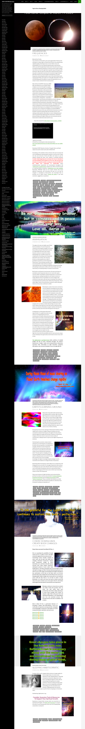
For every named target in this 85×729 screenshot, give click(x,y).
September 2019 (5, 143)
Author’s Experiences (37, 479)
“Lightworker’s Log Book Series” (39, 166)
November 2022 (4, 84)
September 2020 (5, 124)
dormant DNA (51, 183)
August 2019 (4, 144)
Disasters (3, 214)
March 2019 (4, 152)
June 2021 (3, 110)
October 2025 (4, 30)
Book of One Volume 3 (38, 613)
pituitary (50, 191)
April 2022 (4, 95)
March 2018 (4, 170)
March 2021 (4, 115)
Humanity (45, 354)
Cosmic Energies (44, 351)
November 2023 (4, 66)
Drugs (47, 50)
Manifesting (41, 356)
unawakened (57, 494)
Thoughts (46, 195)
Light (39, 188)
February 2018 (4, 172)
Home (22, 1)
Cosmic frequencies (37, 183)
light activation (45, 491)
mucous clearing (37, 189)
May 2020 (3, 130)
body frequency (48, 486)
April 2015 (4, 183)
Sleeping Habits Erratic (45, 667)
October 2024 (4, 49)
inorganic (35, 356)
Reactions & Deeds (50, 192)
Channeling (4, 211)
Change (38, 488)
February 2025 (4, 42)
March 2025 (4, 41)
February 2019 (4, 153)
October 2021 (4, 104)
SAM (56, 192)
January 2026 (4, 25)
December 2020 (4, 119)
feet (40, 354)
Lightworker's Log (37, 720)
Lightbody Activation (46, 188)
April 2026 (4, 21)
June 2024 (3, 55)
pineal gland (44, 191)
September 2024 (5, 50)
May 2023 (3, 75)
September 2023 (5, 69)
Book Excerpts (45, 400)
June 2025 (3, 36)
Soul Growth (36, 360)
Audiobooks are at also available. (55, 168)
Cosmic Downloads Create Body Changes (44, 542)
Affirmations (36, 625)
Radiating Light (4, 252)
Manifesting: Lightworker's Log (7, 229)
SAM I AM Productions (50, 702)
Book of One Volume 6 (38, 618)
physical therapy (37, 191)
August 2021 (4, 107)
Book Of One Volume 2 (6, 199)
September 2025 (5, 32)
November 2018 (4, 158)
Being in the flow (55, 625)
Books (36, 1)
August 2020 (4, 126)
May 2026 (3, 19)
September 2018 (5, 161)
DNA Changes (36, 630)
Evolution (41, 489)
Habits (35, 186)
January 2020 (4, 136)
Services (40, 1)
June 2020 (3, 129)
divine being (45, 183)
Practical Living (42, 665)
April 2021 (4, 113)
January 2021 (4, 118)
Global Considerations (54, 50)
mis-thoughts (54, 188)
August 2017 (4, 178)
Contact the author (52, 174)
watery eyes (56, 195)
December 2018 (4, 156)
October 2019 (4, 141)
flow (47, 630)
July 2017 (3, 180)
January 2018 (4, 173)
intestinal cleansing (58, 186)
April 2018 (4, 169)
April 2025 (4, 39)
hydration (36, 631)
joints (35, 188)
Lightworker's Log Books (38, 538)
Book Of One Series (51, 477)
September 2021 (5, 106)
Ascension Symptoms (41, 237)
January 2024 (4, 62)
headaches (40, 186)
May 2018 (3, 167)
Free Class (3, 218)
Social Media (4, 260)
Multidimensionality (50, 356)
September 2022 (5, 87)
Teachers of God (4, 271)
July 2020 (3, 127)
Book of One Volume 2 (38, 612)
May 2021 (3, 112)
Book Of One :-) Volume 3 (54, 400)
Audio (3, 193)
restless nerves (50, 357)
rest (40, 631)
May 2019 (3, 149)
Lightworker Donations (49, 1)
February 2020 (4, 135)
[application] (42, 130)
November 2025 (4, 29)
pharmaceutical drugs (57, 189)
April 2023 (4, 76)
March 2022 (4, 96)
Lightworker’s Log (64, 1)
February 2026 (4, 24)
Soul (58, 359)
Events (71, 1)
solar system (52, 359)
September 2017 (5, 176)
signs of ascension (37, 194)
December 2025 (4, 27)
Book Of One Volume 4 (43, 401)
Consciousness (36, 351)
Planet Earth (56, 191)
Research (3, 253)
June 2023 (3, 73)
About (26, 1)
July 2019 (3, 146)
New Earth (44, 189)
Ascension (43, 180)
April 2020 (4, 132)
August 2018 (4, 163)
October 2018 (4, 160)
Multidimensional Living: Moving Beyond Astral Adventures (6, 238)
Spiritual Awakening (5, 261)
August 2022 (4, 89)
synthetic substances (38, 195)
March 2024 (4, 59)
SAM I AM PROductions (8, 1)
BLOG (31, 1)
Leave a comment (45, 55)
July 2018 (3, 164)
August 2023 (4, 70)
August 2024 (4, 52)
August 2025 (4, 33)
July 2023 (3, 72)
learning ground (37, 491)
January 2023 (4, 81)
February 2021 (4, 116)
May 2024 (3, 56)
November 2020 (4, 121)
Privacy (75, 1)
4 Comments (42, 545)
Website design (4, 274)
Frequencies (39, 53)
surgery (51, 194)
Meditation (4, 232)
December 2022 (4, 82)
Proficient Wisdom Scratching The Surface (49, 403)
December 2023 (4, 64)
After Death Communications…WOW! (52, 120)
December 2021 (4, 101)
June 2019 (3, 147)
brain (35, 488)
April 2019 (4, 150)
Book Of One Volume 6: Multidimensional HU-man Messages (47, 402)
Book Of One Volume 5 (53, 401)
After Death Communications (7, 188)
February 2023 (4, 79)
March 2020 (4, 133)
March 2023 (4, 78)
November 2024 (4, 47)
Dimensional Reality (53, 351)
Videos (56, 1)
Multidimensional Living (6, 235)
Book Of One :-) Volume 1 (6, 196)
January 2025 (4, 44)
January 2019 (4, 155)
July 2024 (3, 53)
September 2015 (5, 181)
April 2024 (4, 58)
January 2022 (4, 99)
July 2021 (3, 109)
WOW (35, 197)
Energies (35, 489)
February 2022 (4, 98)
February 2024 (4, 61)
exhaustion (36, 354)
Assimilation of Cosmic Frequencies (54, 180)
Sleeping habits (45, 194)
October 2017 (4, 175)
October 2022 (4, 86)
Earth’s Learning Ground (46, 407)
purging (43, 192)
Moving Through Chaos (37, 51)
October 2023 (4, 67)
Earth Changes (59, 183)
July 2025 (3, 35)
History (3, 222)
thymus (51, 494)
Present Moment (37, 192)
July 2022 (3, 90)
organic (35, 357)
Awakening (41, 486)
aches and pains (37, 180)
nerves (51, 491)
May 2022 (3, 93)
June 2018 (3, 166)
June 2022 (3, 92)
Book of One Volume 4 (38, 615)
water (50, 195)
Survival (3, 269)
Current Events (4, 212)
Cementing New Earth (41, 50)
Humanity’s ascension (48, 186)
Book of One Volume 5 (38, 617)
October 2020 (4, 123)
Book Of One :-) (56, 486)
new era (49, 189)
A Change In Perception (6, 187)
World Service (4, 275)
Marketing (3, 230)
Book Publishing (4, 208)
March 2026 (4, 22)
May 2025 (3, 38)
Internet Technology (5, 223)
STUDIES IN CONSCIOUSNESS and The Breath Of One (6, 267)
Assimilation (39, 239)
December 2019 (4, 138)
